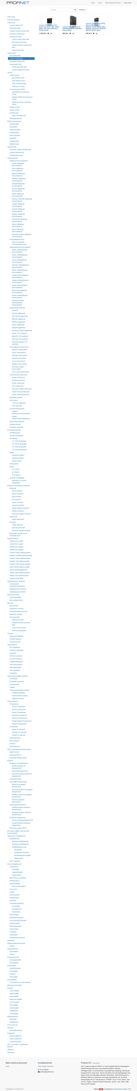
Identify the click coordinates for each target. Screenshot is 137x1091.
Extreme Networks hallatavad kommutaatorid (22, 200)
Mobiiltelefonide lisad (19, 847)
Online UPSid (14, 75)
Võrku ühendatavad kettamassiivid (19, 749)
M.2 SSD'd (15, 472)
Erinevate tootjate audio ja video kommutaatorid (18, 832)
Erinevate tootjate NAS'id (18, 758)
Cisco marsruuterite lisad (20, 372)
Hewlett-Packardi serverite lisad (21, 624)
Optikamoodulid (12, 538)
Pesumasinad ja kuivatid (18, 920)
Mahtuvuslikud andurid (19, 696)
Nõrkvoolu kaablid (16, 999)
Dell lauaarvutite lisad (19, 67)
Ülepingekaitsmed (16, 118)
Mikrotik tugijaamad (18, 319)
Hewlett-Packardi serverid (18, 611)
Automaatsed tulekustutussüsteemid (17, 585)
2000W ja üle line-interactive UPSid (21, 103)
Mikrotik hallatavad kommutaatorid (18, 175)
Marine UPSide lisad (19, 115)
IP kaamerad (14, 704)
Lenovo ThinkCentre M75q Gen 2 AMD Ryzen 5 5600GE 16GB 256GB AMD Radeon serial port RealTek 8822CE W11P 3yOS (96, 27)
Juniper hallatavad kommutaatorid (18, 205)
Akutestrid (13, 1019)
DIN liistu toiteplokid (16, 650)
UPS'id (9, 72)
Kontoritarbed (12, 980)
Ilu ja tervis (13, 889)
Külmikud (13, 900)
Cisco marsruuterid (18, 361)
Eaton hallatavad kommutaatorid (17, 230)
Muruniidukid (14, 915)
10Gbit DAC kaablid (16, 544)
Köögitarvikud (14, 898)
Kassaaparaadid (15, 960)
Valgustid (10, 1049)
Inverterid (13, 653)
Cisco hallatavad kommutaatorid (17, 170)
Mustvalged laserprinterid (18, 782)
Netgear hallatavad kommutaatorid (18, 215)
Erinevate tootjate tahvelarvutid (20, 149)
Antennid (15, 310)
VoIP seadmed (17, 406)
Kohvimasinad (14, 895)
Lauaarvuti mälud (18, 455)
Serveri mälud (16, 461)
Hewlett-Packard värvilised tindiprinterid (21, 824)
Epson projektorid (16, 1039)
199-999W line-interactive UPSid (20, 93)
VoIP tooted (14, 400)
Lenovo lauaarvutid (16, 58)
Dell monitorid (16, 497)
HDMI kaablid (14, 993)
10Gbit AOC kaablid (16, 541)
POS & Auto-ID (12, 1025)
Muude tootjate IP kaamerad (21, 721)
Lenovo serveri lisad (19, 628)
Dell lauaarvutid (15, 56)
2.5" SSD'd (15, 469)
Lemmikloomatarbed (17, 903)
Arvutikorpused (15, 433)
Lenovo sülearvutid (16, 25)
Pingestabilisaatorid (16, 662)
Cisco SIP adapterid (18, 403)
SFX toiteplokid (15, 670)
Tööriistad (13, 932)
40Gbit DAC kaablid (16, 550)
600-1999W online (18, 78)
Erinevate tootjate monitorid (21, 514)
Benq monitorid (17, 491)
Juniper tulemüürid (18, 377)
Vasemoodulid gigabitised (18, 570)
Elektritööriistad (15, 884)
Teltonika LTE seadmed (20, 339)
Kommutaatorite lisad (17, 239)
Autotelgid (15, 869)
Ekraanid (13, 522)
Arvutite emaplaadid (16, 435)
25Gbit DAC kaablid (16, 547)
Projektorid (11, 1033)
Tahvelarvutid (11, 147)
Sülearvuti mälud (17, 458)
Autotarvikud (14, 867)
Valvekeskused (15, 746)
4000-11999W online (19, 84)
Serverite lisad (14, 617)
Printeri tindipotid (15, 639)
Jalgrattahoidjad (17, 872)
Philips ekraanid (17, 525)
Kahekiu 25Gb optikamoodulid (20, 564)
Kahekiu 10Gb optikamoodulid (20, 558)
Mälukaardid (18, 858)
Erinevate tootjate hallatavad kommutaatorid (21, 235)
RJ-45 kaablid (14, 1002)
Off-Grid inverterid (16, 656)
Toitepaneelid (14, 141)
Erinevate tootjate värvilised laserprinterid (21, 814)
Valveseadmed (12, 701)
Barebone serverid (16, 614)
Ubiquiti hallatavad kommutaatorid (18, 185)
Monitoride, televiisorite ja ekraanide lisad (18, 535)
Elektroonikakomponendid (16, 943)
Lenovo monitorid (18, 505)
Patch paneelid (15, 135)
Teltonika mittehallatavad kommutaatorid (20, 266)
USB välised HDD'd (16, 600)
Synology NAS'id (15, 755)
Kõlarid (12, 954)
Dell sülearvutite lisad (19, 42)
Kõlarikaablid (14, 996)
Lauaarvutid (11, 53)
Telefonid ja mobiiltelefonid (16, 836)
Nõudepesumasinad (16, 917)
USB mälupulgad (15, 597)
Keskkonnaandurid (18, 693)
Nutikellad (10, 940)
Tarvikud (10, 633)
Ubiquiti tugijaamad (18, 327)
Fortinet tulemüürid (18, 380)
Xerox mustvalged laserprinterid (18, 801)
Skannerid (10, 1052)
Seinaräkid (13, 127)
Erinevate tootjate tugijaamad (22, 330)
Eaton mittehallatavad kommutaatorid (19, 291)
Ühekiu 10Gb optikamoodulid (19, 573)
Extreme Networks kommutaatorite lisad (19, 243)
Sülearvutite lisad (15, 37)
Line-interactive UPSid (17, 89)
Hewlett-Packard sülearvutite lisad (22, 46)
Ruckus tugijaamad (18, 322)
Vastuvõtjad (14, 977)
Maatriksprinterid (15, 779)
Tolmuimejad (14, 929)
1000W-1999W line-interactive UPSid (22, 98)
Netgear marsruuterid (19, 364)
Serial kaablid (14, 1008)
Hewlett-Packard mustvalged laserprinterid (22, 796)
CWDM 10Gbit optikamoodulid (20, 552)
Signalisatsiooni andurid (18, 589)
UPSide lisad (14, 113)
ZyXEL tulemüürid (18, 383)
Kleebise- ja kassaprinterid (19, 763)
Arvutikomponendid (14, 430)
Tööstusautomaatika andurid (19, 690)
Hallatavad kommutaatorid (19, 161)
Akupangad (18, 850)
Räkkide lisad (14, 144)
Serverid (10, 603)
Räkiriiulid (13, 138)
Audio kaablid (14, 991)
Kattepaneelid (14, 132)
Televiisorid (13, 517)
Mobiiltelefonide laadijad (22, 855)
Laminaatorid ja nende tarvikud (20, 982)
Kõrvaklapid (14, 971)
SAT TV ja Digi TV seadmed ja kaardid (17, 1046)
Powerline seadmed (16, 427)
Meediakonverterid (16, 397)
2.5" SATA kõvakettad (19, 444)
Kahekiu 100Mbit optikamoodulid (21, 555)
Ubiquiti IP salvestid (18, 735)
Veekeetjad (13, 935)
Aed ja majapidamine (14, 864)
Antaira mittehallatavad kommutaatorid (20, 297)
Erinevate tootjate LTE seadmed (19, 343)
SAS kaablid (14, 1005)
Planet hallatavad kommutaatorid (18, 195)
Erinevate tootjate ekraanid (21, 530)
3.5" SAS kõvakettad (19, 447)
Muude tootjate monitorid (20, 508)
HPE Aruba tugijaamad (20, 316)
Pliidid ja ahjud (15, 923)
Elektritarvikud (14, 881)
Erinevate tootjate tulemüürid (22, 389)
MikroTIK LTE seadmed (20, 336)
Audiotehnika (11, 965)
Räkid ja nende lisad (14, 121)
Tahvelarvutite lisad (16, 155)
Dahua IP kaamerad (19, 712)
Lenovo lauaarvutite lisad (20, 70)
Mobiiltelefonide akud (21, 852)
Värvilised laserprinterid (18, 805)
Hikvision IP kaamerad (19, 718)
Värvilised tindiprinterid (17, 817)
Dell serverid (14, 606)
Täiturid (12, 687)
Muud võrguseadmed (17, 421)
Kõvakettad (13, 438)
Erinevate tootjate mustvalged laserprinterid (22, 791)
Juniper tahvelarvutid (17, 152)
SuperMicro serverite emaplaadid (19, 482)
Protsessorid (14, 464)
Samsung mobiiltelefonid (20, 844)
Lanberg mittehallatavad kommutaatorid (20, 276)
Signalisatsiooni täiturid (17, 592)
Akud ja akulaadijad (16, 636)
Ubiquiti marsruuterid (19, 358)
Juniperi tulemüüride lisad (20, 392)
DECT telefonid (15, 861)
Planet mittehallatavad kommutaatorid (19, 286)
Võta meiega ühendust (45, 1066)
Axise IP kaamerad (18, 707)
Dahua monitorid (17, 494)
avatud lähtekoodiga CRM (122, 1089)
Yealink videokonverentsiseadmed (21, 417)
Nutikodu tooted (15, 424)
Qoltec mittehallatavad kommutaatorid (19, 251)
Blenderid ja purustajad (17, 878)
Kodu (7, 1066)
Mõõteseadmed (12, 1016)
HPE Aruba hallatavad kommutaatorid (19, 220)
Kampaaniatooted (13, 20)
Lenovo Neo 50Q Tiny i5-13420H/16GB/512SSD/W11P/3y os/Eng (72, 28)
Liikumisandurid (15, 738)
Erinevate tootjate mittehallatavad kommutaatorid (18, 303)
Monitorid (13, 488)
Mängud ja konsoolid (14, 985)
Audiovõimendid (15, 968)
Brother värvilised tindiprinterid (22, 820)
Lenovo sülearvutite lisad (20, 39)
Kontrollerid (13, 679)
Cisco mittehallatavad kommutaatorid (19, 261)
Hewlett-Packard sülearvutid (19, 31)
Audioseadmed (12, 949)
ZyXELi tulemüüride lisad (20, 394)
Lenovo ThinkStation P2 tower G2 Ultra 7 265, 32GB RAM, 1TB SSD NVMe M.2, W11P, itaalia (49, 27)
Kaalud (12, 892)
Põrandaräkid (14, 124)
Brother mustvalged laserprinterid (18, 786)
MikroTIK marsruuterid (19, 350)
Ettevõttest (96, 1063)
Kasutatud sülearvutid (17, 34)
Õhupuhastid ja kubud (17, 937)
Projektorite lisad (15, 1042)
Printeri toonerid (15, 642)
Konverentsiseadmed (17, 409)
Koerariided (16, 906)
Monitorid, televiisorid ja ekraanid (18, 485)
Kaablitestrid (14, 1022)
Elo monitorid (16, 499)
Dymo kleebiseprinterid (20, 771)
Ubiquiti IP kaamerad (19, 724)
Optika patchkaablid (16, 578)
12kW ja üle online (18, 86)
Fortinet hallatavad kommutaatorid (18, 210)
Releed (12, 946)
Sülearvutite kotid (18, 50)
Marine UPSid (14, 110)
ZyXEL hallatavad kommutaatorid (18, 164)
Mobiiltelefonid (15, 839)
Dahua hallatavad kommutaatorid (18, 225)
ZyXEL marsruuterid (19, 352)
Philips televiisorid (18, 519)
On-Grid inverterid (16, 659)
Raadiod (12, 974)
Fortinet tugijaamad (18, 313)
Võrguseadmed (12, 158)
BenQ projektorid (15, 1036)
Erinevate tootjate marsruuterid (18, 368)
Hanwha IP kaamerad (19, 715)
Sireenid (12, 744)
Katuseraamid (16, 875)
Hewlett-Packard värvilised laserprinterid (21, 808)
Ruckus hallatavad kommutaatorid (18, 190)
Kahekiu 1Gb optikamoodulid (19, 561)
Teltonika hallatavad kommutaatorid (18, 180)
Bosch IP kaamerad (18, 709)
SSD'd (12, 467)
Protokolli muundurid (17, 681)
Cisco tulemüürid (17, 386)
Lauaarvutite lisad (16, 64)
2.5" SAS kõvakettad (19, 441)
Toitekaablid (14, 1011)
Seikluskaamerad (15, 926)
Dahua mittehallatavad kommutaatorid (19, 271)
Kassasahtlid (14, 963)
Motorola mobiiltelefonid (20, 841)
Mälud (12, 452)
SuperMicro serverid (16, 608)
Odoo (100, 1089)
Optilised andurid (17, 698)
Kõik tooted (11, 17)
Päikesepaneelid (15, 667)
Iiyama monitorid (17, 502)
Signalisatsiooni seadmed (16, 581)
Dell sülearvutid (15, 28)
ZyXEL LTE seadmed (19, 333)
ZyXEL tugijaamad (18, 325)
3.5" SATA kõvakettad (19, 450)
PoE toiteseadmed (16, 664)
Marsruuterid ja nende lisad (19, 347)
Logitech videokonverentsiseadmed (21, 412)
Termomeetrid (14, 684)
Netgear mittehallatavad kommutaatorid (20, 281)
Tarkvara (10, 1028)
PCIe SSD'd (16, 475)
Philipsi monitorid (18, 511)
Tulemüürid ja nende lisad (18, 375)
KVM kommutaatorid (19, 631)
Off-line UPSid (14, 107)
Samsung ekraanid (18, 528)
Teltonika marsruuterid (19, 355)
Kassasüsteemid (13, 957)
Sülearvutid (11, 22)
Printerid (10, 761)
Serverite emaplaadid (17, 478)
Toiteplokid (13, 673)
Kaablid (9, 988)
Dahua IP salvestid (18, 729)
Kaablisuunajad (15, 130)
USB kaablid (14, 1014)
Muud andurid (14, 741)
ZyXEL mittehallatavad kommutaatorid (19, 256)
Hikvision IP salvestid (19, 732)
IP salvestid (13, 727)
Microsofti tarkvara (16, 1030)
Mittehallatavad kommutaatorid (20, 247)
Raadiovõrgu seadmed (17, 308)
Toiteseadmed (12, 645)
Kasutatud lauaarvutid (17, 61)
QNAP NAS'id (14, 752)
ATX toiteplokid (15, 647)
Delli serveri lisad (18, 620)
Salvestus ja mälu (13, 595)
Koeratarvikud (16, 909)
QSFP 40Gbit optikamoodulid (20, 567)
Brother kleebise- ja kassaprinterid (18, 767)
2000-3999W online (18, 81)
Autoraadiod (14, 951)
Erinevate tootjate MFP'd (18, 828)
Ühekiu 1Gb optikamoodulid (19, 575)
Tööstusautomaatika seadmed (17, 676)
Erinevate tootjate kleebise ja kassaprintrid (22, 775)
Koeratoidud (16, 912)
